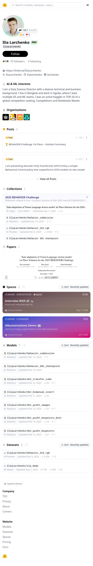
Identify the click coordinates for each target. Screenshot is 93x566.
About (6, 506)
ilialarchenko (34, 74)
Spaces (7, 537)
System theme (13, 483)
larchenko (53, 74)
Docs (5, 547)
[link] (46, 142)
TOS (5, 496)
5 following (34, 61)
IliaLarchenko (14, 74)
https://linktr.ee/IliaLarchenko (23, 70)
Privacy (7, 501)
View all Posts (46, 179)
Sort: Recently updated (74, 286)
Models (7, 526)
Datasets (8, 532)
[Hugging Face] (5, 556)
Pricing (7, 542)
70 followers (17, 61)
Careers (7, 511)
